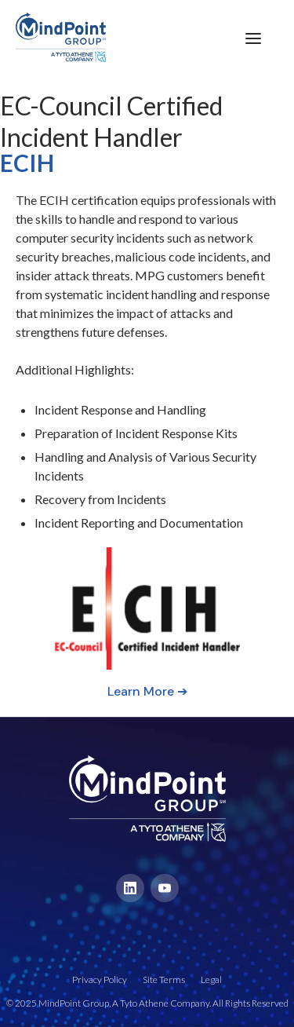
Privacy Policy (99, 979)
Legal (211, 979)
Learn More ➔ (147, 691)
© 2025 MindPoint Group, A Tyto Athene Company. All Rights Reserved (147, 1003)
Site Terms (164, 979)
